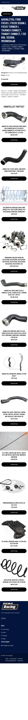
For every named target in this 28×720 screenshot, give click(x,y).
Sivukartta (20, 660)
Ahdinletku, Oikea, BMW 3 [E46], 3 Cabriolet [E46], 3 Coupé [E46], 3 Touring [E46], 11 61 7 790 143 (14, 293)
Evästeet (20, 658)
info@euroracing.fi (6, 2)
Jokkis (4, 632)
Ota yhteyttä (13, 658)
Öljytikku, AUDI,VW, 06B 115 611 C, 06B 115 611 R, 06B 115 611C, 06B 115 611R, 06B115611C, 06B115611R (14, 455)
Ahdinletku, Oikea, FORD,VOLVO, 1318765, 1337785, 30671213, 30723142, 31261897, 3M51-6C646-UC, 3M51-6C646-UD (14, 414)
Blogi (3, 638)
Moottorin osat (12, 73)
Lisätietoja (14, 84)
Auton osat (7, 14)
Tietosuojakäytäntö (10, 660)
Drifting (4, 635)
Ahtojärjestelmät (22, 73)
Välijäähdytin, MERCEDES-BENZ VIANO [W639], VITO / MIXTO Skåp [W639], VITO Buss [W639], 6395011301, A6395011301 (14, 210)
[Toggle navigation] (3, 8)
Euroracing (5, 629)
